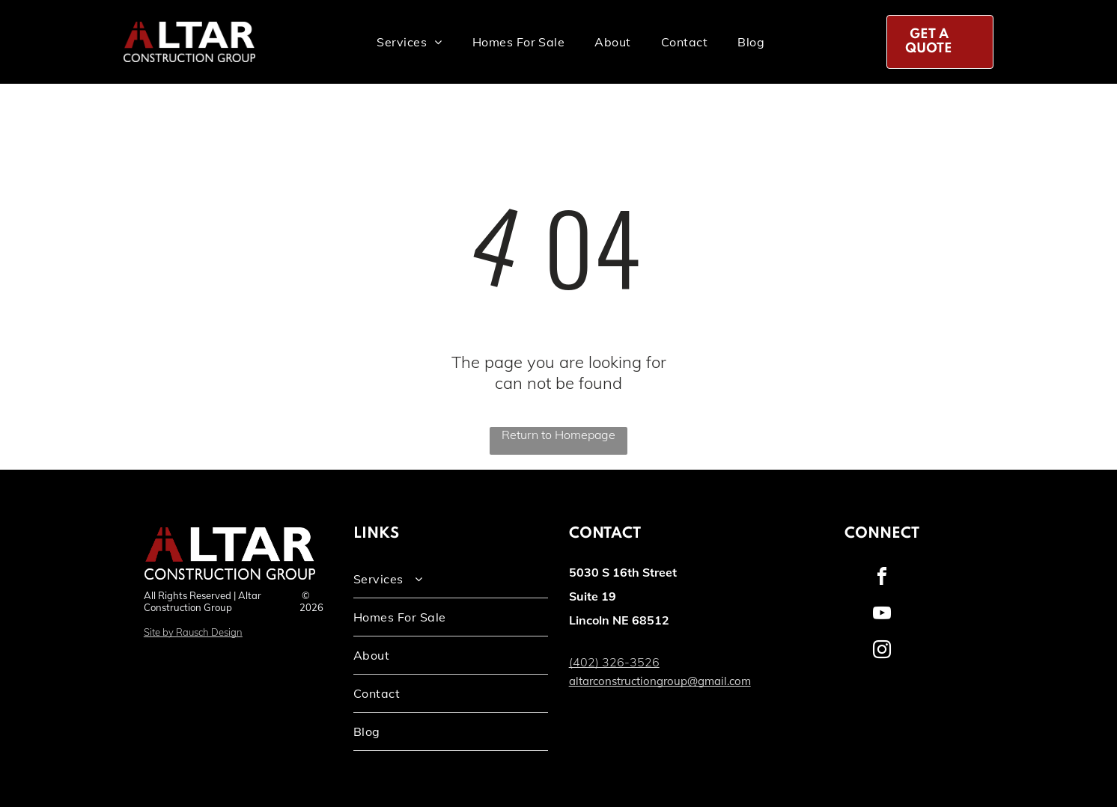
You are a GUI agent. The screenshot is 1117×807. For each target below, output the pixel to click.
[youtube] (881, 615)
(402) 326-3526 (614, 661)
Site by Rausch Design (193, 632)
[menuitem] (409, 42)
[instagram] (881, 651)
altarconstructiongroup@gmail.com (660, 681)
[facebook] (881, 578)
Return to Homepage (558, 434)
